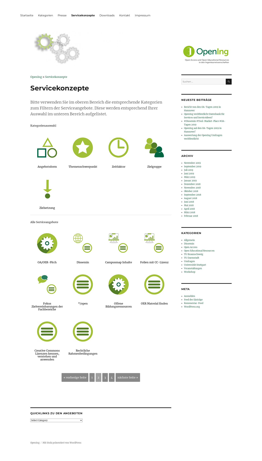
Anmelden (189, 296)
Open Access (190, 247)
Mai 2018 (189, 205)
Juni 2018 (189, 201)
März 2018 (189, 212)
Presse (62, 15)
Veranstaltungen (193, 268)
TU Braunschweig (193, 254)
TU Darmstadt (191, 257)
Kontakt (124, 15)
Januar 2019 (190, 180)
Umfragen (189, 261)
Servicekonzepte (83, 15)
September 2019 (192, 166)
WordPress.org (192, 306)
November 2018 (192, 187)
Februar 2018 (191, 216)
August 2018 (190, 198)
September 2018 (192, 194)
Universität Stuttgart (195, 264)
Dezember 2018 (192, 184)
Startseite (26, 15)
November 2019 (192, 163)
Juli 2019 (188, 170)
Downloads (107, 15)
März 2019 (189, 177)
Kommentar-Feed (193, 303)
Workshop (189, 272)
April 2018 (189, 208)
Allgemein (189, 240)
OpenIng (35, 442)
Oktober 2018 (191, 191)
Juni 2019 (189, 173)
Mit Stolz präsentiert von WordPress (62, 442)
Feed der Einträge (193, 299)
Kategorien (45, 15)
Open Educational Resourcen (199, 250)
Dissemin (189, 243)
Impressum (142, 15)
